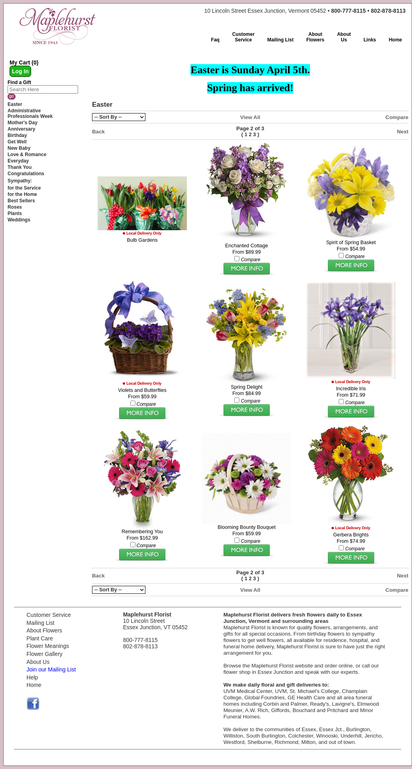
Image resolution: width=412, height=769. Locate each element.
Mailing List (41, 623)
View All (250, 117)
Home (34, 685)
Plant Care (40, 638)
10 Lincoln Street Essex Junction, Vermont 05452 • (305, 11)
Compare (396, 117)
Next (402, 132)
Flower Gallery (45, 654)
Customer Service (49, 615)
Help (32, 677)
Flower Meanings (48, 646)
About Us (38, 662)
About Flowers (44, 630)
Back (98, 132)
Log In (20, 71)
